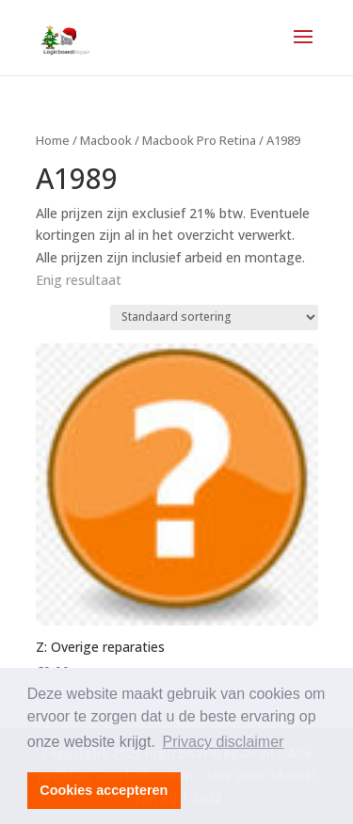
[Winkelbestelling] (214, 317)
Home (53, 140)
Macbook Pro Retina (199, 140)
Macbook (106, 140)
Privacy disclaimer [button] (223, 742)
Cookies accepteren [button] (104, 790)
